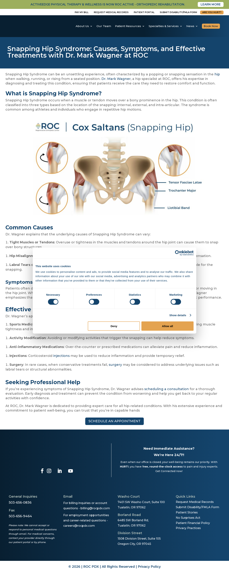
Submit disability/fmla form (178, 12)
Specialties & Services (164, 26)
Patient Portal (144, 12)
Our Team (104, 26)
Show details (177, 315)
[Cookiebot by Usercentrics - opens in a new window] (178, 253)
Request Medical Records (111, 12)
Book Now (211, 26)
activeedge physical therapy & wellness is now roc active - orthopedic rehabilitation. (108, 4)
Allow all (167, 326)
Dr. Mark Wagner (116, 79)
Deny (114, 326)
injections (61, 356)
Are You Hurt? (211, 12)
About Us (82, 26)
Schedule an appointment (114, 421)
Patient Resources (128, 26)
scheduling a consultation (166, 389)
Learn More (211, 4)
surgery (115, 365)
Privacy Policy (149, 567)
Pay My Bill (82, 12)
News (190, 26)
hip (217, 74)
